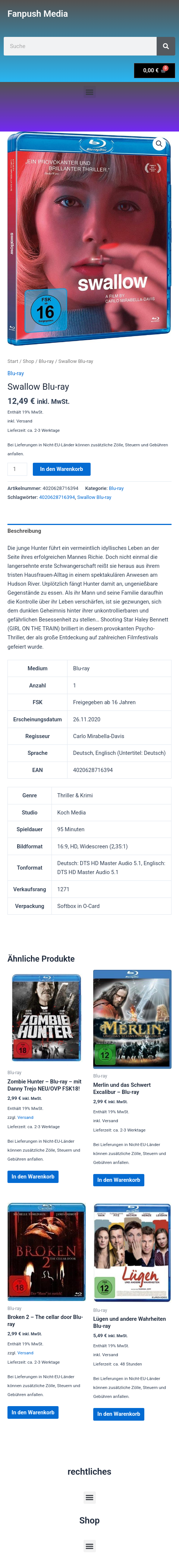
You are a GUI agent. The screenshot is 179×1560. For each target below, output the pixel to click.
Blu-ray (46, 361)
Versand (26, 1117)
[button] (90, 92)
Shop (28, 361)
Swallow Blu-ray (94, 497)
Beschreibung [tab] (24, 531)
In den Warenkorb (61, 469)
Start (12, 361)
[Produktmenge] (17, 469)
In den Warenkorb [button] (33, 1176)
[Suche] (166, 46)
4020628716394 (57, 497)
